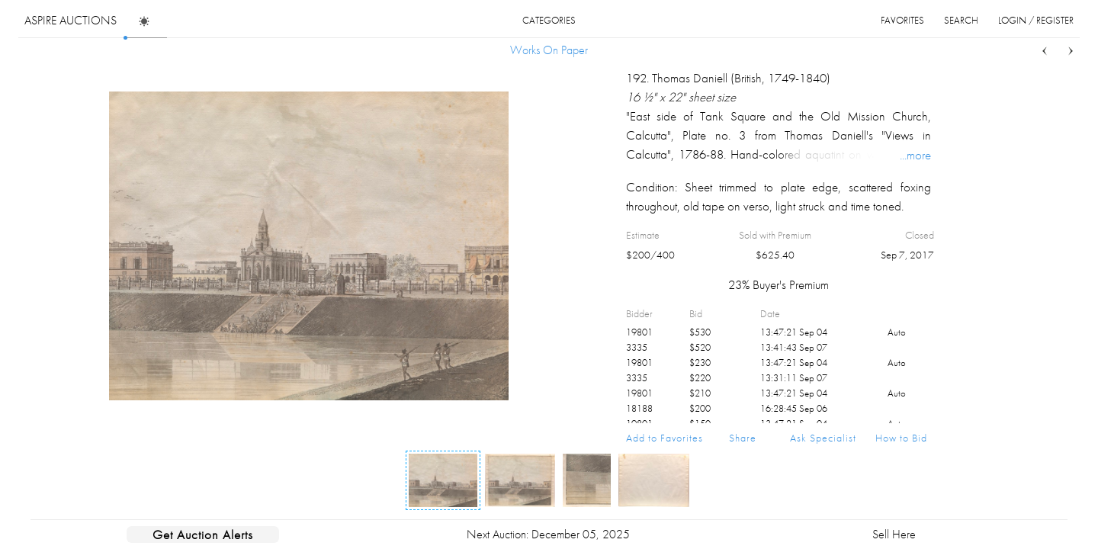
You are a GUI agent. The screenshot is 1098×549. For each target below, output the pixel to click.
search (961, 20)
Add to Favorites (664, 438)
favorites (902, 20)
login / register (1036, 20)
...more (915, 154)
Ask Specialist (823, 438)
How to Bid (901, 438)
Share (742, 438)
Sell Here (894, 534)
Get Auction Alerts (202, 534)
